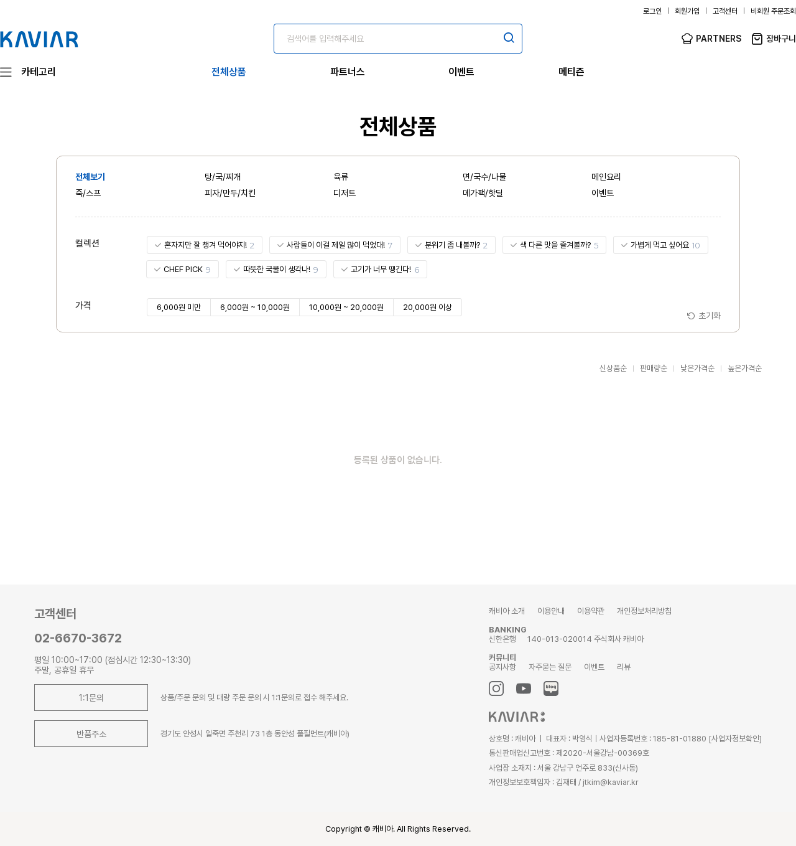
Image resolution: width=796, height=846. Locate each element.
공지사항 (502, 667)
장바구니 (781, 39)
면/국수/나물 (484, 177)
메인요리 (606, 177)
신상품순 (613, 368)
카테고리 (38, 72)
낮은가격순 (697, 368)
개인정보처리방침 (644, 611)
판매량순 (653, 368)
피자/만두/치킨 (230, 193)
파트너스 (347, 72)
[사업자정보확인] (735, 738)
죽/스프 (88, 193)
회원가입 (687, 11)
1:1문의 (91, 698)
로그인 (652, 11)
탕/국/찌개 (223, 177)
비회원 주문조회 (773, 11)
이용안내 (551, 611)
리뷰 (624, 667)
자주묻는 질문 (550, 667)
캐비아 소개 (507, 611)
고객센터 (725, 11)
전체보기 (90, 177)
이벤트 (461, 72)
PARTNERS (718, 39)
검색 (508, 37)
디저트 (344, 193)
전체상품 (228, 72)
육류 (340, 177)
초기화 (709, 316)
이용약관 (590, 611)
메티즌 (571, 72)
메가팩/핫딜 (483, 193)
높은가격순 (745, 368)
